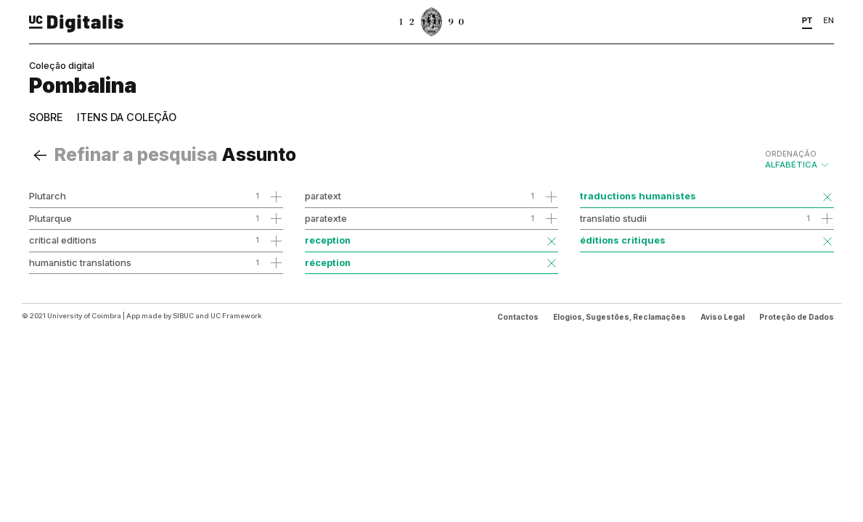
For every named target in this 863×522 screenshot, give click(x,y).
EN (828, 20)
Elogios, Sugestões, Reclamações (619, 316)
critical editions (63, 240)
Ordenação (791, 153)
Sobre (45, 117)
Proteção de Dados (796, 316)
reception (328, 240)
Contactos (518, 316)
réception (328, 262)
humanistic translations (80, 262)
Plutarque (50, 218)
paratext (323, 196)
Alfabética (797, 159)
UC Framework (235, 316)
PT (807, 20)
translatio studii (613, 218)
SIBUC (183, 316)
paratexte (326, 218)
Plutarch (47, 196)
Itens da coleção (126, 117)
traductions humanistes (638, 196)
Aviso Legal (722, 316)
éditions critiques (623, 240)
